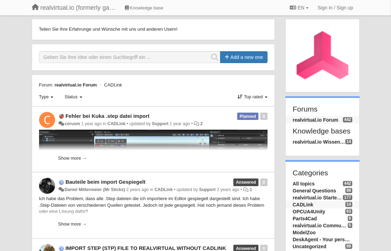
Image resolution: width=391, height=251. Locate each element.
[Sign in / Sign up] (335, 8)
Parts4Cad (305, 218)
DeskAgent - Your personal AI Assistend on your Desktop (322, 239)
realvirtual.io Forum (75, 85)
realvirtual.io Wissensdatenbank (319, 142)
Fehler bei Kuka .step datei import (108, 116)
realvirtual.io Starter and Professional (318, 197)
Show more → (72, 158)
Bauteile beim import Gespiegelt (105, 182)
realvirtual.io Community (320, 225)
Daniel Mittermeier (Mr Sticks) (95, 189)
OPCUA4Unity (309, 211)
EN (299, 7)
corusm (72, 123)
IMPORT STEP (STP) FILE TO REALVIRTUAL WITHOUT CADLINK (146, 248)
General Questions (314, 190)
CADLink (113, 85)
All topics (304, 184)
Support (160, 123)
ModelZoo (304, 232)
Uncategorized (309, 246)
